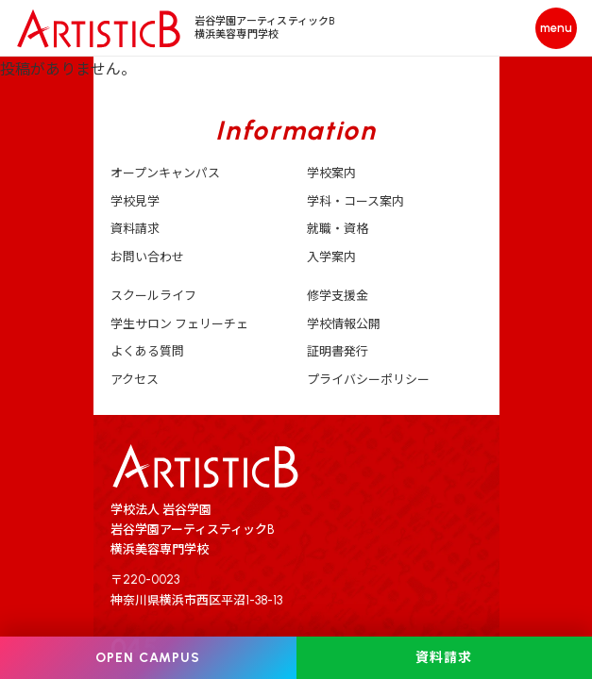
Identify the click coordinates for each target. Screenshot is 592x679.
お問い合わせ (147, 257)
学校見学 (135, 201)
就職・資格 (337, 229)
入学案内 (331, 257)
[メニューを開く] (556, 28)
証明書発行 (337, 351)
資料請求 (135, 229)
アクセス (134, 380)
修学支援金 (337, 296)
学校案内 (331, 173)
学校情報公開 (344, 324)
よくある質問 (147, 351)
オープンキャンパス (165, 173)
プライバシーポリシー (368, 380)
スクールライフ (153, 296)
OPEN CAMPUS (147, 658)
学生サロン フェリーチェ (179, 324)
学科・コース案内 (355, 201)
